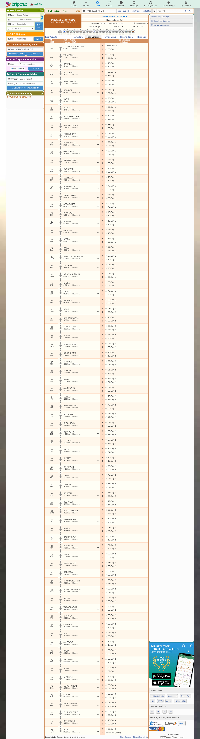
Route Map (146, 11)
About (168, 701)
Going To (12, 83)
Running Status (30, 44)
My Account (186, 4)
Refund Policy (180, 701)
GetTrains (39, 26)
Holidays (134, 4)
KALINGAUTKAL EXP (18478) (19, 97)
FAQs (160, 701)
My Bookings (168, 4)
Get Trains (35, 69)
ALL (14, 69)
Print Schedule (125, 737)
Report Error (186, 696)
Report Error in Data (140, 737)
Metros (121, 4)
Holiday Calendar (157, 696)
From (11, 15)
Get (38, 39)
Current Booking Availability (22, 74)
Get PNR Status (16, 34)
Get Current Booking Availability (25, 88)
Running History (126, 37)
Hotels (86, 4)
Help (152, 701)
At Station (13, 64)
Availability (78, 37)
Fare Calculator (51, 37)
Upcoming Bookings (160, 17)
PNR (11, 39)
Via (40, 10)
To (10, 20)
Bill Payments (150, 4)
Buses (109, 4)
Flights (74, 4)
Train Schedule (93, 37)
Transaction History (160, 25)
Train (11, 49)
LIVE (22, 69)
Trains (97, 4)
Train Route (15, 44)
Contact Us (172, 696)
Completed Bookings (160, 21)
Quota (10, 28)
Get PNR (188, 11)
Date (11, 24)
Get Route (34, 54)
